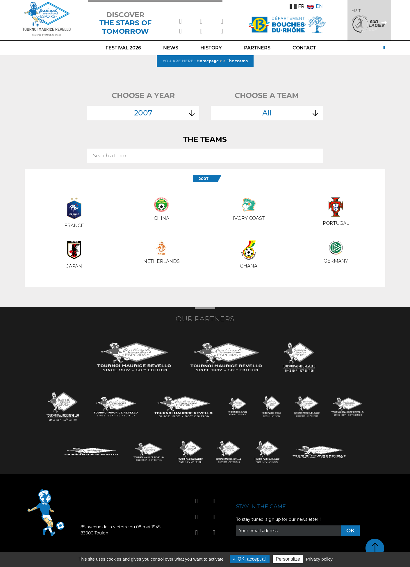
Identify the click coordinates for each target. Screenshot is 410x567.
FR (297, 6)
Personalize (288, 559)
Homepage (208, 60)
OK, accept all (250, 559)
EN (315, 6)
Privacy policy (319, 559)
